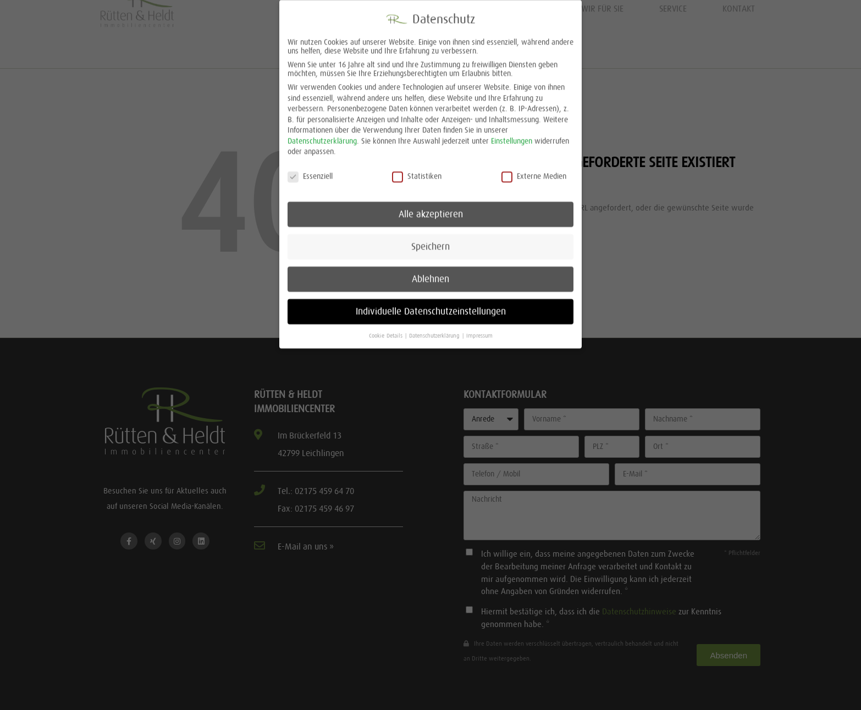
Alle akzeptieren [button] (431, 206)
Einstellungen (511, 133)
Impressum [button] (479, 328)
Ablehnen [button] (430, 271)
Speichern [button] (430, 239)
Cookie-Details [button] (386, 328)
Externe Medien (533, 168)
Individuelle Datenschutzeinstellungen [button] (431, 303)
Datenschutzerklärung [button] (435, 328)
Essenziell (310, 168)
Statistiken (416, 168)
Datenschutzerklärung (322, 133)
